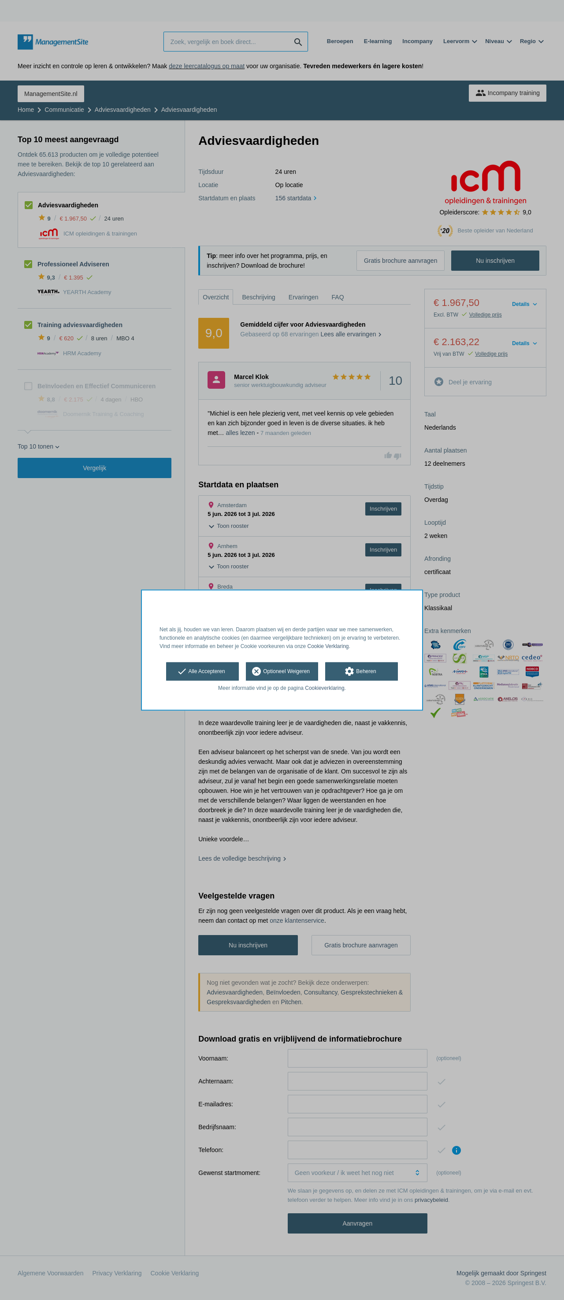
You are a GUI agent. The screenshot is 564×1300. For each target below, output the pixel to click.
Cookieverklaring (324, 688)
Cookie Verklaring (328, 646)
